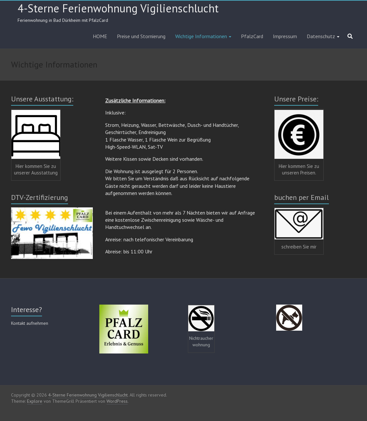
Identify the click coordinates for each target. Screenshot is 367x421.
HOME (100, 36)
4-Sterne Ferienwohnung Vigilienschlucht (118, 8)
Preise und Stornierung (141, 36)
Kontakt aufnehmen (29, 323)
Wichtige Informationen (201, 36)
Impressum (285, 36)
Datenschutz (321, 36)
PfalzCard (252, 36)
